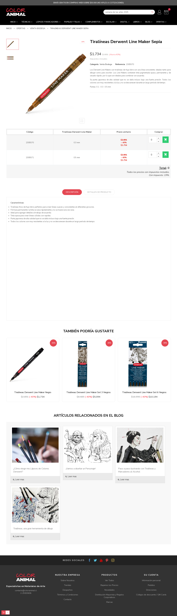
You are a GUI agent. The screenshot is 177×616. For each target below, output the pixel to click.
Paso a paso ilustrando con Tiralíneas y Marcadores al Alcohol (137, 470)
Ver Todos (109, 580)
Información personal (151, 580)
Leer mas (18, 479)
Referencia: (120, 64)
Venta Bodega (106, 64)
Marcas (109, 602)
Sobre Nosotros (67, 580)
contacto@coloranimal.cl (26, 590)
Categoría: (94, 64)
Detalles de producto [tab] (99, 192)
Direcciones (151, 590)
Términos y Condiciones (67, 594)
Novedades (109, 590)
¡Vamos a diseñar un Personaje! (81, 468)
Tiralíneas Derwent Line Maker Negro (32, 392)
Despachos (68, 590)
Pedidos (151, 585)
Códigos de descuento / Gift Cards (151, 594)
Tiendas (67, 585)
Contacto (68, 599)
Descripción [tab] (72, 192)
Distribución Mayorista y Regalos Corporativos (109, 596)
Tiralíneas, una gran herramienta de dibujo (33, 528)
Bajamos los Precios (109, 585)
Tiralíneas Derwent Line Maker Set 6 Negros (144, 392)
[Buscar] (129, 12)
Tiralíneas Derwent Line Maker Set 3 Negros (88, 392)
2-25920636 (25, 593)
